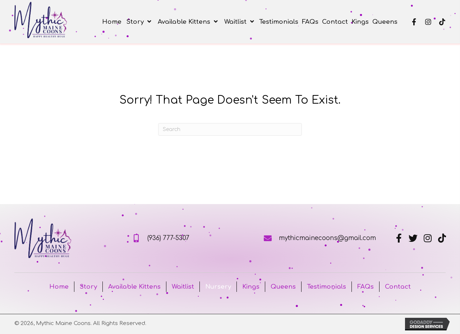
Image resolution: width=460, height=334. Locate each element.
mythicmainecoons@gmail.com (327, 238)
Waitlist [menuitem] (183, 286)
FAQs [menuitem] (365, 286)
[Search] (230, 129)
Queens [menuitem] (283, 286)
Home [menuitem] (59, 286)
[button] (414, 21)
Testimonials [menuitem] (326, 286)
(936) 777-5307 (168, 238)
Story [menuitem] (88, 286)
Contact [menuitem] (398, 286)
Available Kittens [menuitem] (134, 286)
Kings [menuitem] (250, 286)
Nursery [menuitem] (218, 286)
